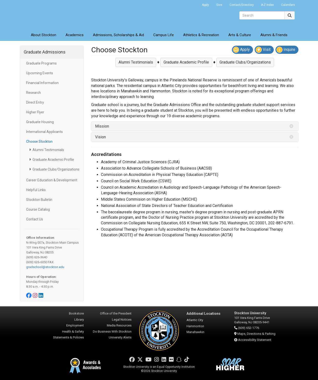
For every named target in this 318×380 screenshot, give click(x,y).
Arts (239, 35)
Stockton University (55, 14)
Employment (75, 325)
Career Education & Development (51, 180)
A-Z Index (267, 5)
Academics (75, 35)
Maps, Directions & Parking (256, 334)
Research (33, 93)
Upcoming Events (39, 73)
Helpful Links (36, 190)
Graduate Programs (41, 63)
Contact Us (34, 219)
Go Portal (192, 3)
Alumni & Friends (273, 35)
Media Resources (119, 325)
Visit (263, 50)
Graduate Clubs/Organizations (56, 169)
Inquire (285, 50)
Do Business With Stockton (112, 331)
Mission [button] (102, 126)
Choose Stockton (39, 141)
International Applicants (44, 132)
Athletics (201, 35)
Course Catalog (38, 209)
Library (79, 319)
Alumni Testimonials (48, 150)
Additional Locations (203, 313)
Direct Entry (35, 102)
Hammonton (195, 326)
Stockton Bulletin (39, 200)
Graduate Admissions (45, 51)
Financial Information (42, 83)
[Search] (262, 15)
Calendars (288, 5)
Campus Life (163, 35)
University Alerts (120, 337)
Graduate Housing (40, 122)
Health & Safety (73, 331)
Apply (205, 5)
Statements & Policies (68, 337)
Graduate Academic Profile (53, 160)
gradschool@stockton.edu (45, 267)
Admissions (118, 35)
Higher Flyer (35, 112)
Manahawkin (195, 332)
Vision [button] (100, 137)
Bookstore (76, 313)
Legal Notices (122, 319)
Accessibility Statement (254, 340)
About (43, 35)
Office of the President (116, 313)
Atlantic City (194, 320)
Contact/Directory (242, 5)
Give (219, 5)
